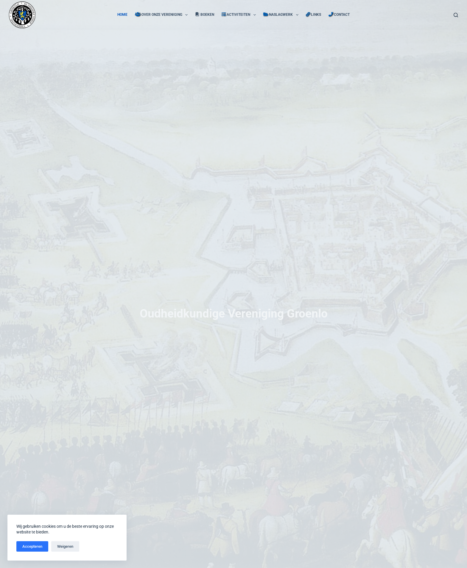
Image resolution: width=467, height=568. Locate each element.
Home (122, 15)
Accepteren (32, 546)
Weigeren (65, 546)
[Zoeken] (456, 15)
